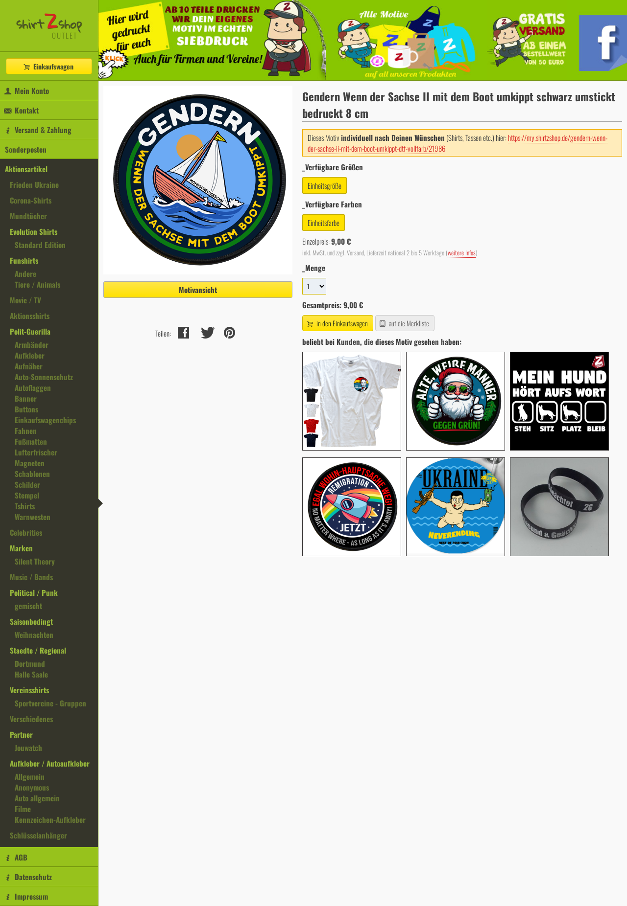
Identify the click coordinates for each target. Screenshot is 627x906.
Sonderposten (26, 149)
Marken (21, 548)
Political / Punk (34, 592)
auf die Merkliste (404, 323)
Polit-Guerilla (30, 331)
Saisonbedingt (31, 621)
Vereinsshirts (29, 689)
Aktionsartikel (26, 168)
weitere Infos (462, 252)
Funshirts (24, 260)
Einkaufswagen (48, 66)
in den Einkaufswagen (336, 323)
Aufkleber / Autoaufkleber (50, 763)
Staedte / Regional (38, 650)
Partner (21, 734)
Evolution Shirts (33, 231)
